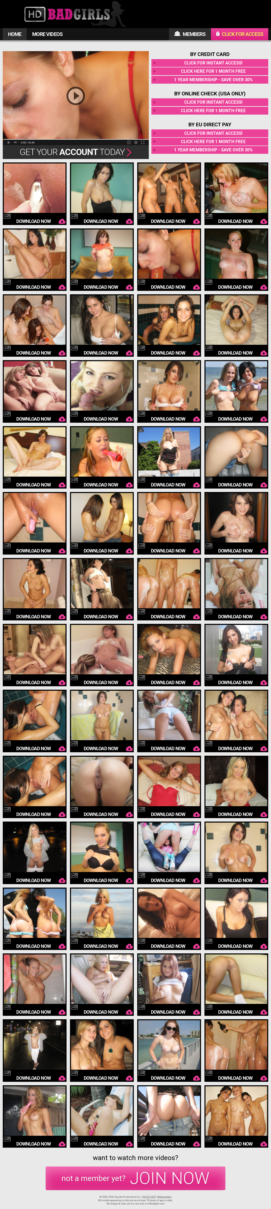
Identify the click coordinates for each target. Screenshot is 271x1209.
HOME (14, 34)
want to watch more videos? (135, 1158)
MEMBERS (189, 34)
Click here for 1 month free (213, 71)
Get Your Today (76, 152)
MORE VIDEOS (47, 34)
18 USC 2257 (149, 1197)
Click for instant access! (213, 62)
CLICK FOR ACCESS (239, 34)
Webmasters (165, 1197)
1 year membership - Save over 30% (213, 79)
